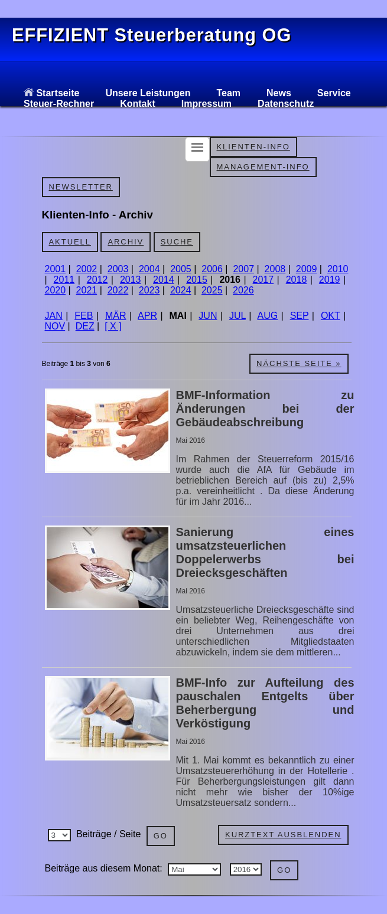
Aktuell (70, 241)
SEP (299, 316)
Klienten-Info (253, 146)
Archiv (126, 241)
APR (147, 316)
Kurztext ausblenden (283, 834)
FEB (83, 316)
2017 (263, 280)
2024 (180, 290)
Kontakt (137, 104)
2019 (329, 280)
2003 (118, 269)
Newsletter (81, 186)
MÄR (115, 316)
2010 (338, 269)
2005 (180, 269)
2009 (306, 269)
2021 (86, 290)
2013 (130, 280)
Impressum (206, 104)
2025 (212, 290)
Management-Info (263, 166)
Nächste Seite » (298, 363)
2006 (212, 269)
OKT (330, 316)
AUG (267, 316)
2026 (243, 290)
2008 (275, 269)
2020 (55, 290)
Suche (177, 241)
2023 (149, 290)
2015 (196, 280)
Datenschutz (286, 104)
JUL (237, 316)
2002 (86, 269)
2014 (163, 280)
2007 (243, 269)
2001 (55, 269)
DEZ (85, 326)
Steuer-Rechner (59, 104)
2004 (149, 269)
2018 (296, 280)
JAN (54, 316)
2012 (97, 280)
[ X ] (113, 326)
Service (334, 93)
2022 (118, 290)
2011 (64, 280)
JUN (208, 316)
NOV (55, 326)
